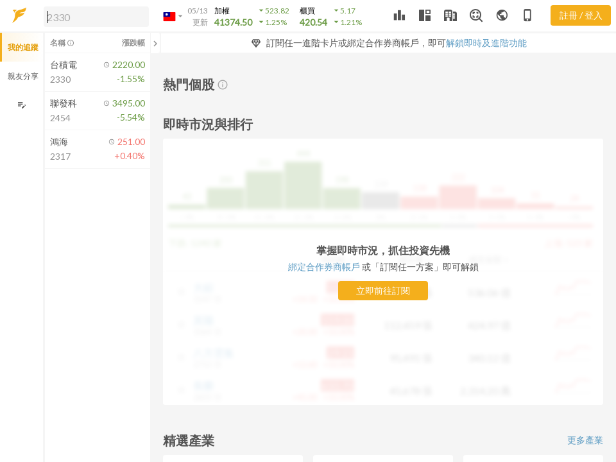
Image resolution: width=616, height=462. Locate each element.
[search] (96, 16)
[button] (93, 16)
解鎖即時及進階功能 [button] (486, 42)
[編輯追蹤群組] (21, 104)
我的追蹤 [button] (23, 47)
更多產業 (585, 439)
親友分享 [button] (23, 76)
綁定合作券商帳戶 (325, 266)
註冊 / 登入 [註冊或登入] (581, 15)
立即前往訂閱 (383, 290)
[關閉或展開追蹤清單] (155, 43)
